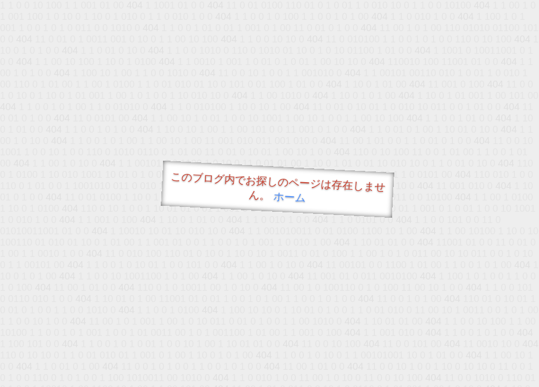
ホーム (289, 197)
